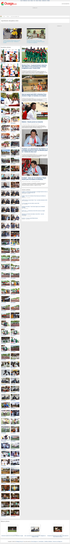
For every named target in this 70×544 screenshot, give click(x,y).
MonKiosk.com (25, 0)
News (34, 0)
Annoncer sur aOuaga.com (57, 541)
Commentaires (41, 541)
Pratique (40, 0)
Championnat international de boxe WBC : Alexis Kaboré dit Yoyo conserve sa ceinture (57, 536)
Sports (29, 0)
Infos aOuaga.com (34, 541)
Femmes (37, 0)
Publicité (48, 0)
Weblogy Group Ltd (19, 541)
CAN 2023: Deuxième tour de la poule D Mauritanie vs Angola (12, 535)
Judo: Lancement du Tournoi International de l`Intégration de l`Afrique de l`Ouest (35, 536)
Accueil (21, 0)
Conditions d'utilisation (48, 541)
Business (32, 0)
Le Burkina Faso (44, 0)
